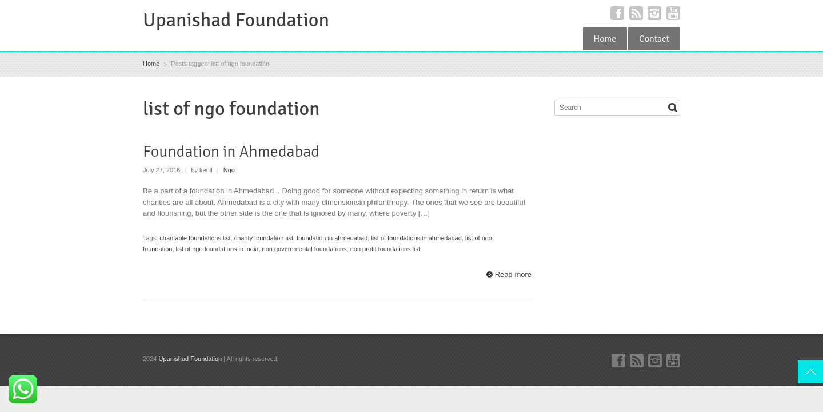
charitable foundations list (194, 238)
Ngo (229, 170)
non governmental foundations (304, 248)
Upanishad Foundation (236, 20)
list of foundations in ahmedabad (416, 238)
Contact (654, 39)
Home (605, 39)
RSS (636, 13)
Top (810, 371)
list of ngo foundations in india (217, 248)
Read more (513, 274)
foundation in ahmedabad (332, 238)
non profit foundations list (385, 248)
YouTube (673, 13)
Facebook (617, 13)
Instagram (654, 13)
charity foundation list (263, 238)
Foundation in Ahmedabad (231, 151)
